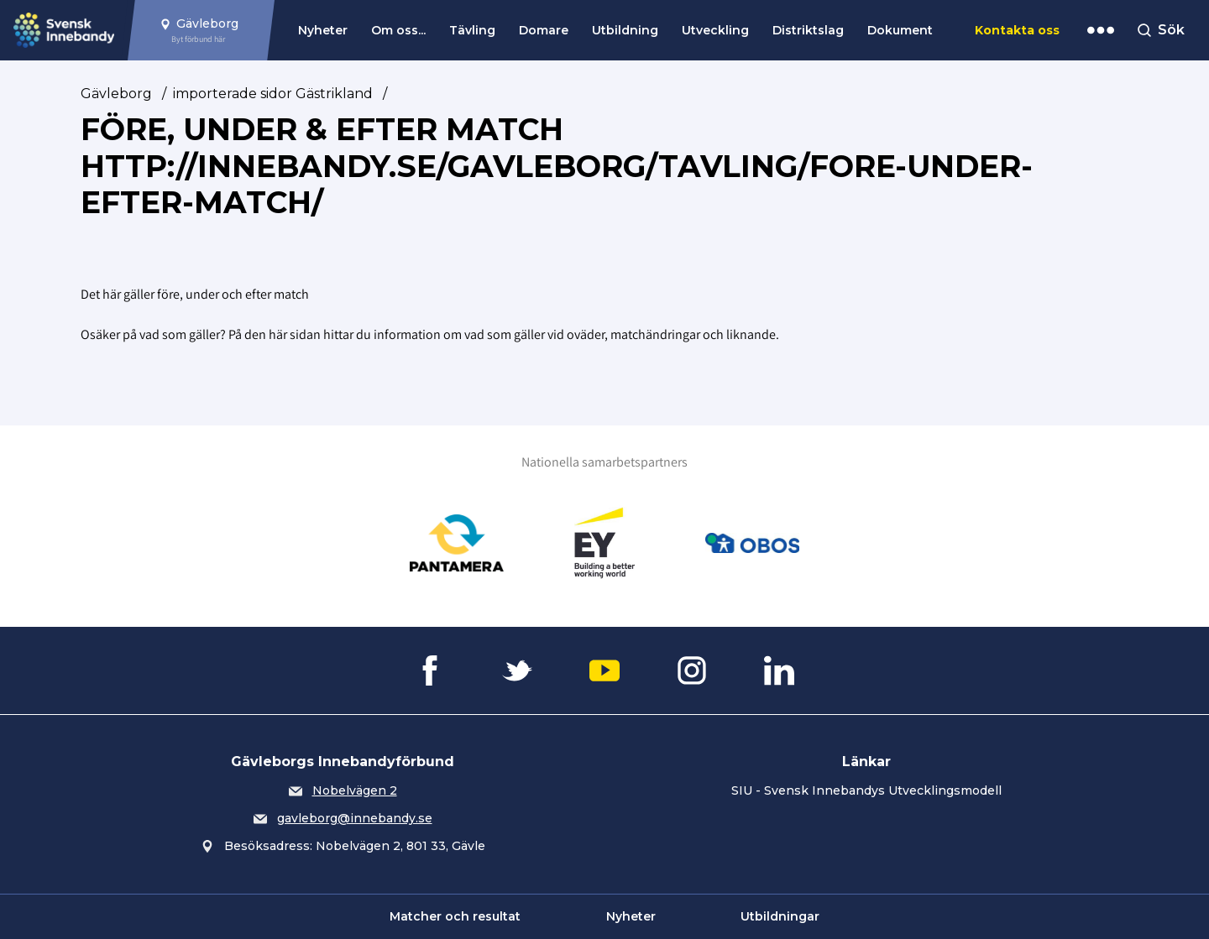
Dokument (900, 30)
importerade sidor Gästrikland (273, 94)
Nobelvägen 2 (354, 790)
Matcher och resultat (455, 916)
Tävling (472, 30)
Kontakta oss (1017, 30)
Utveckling (715, 30)
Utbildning (625, 30)
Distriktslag (808, 30)
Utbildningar (780, 916)
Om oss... (398, 30)
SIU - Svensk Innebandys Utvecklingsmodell (866, 790)
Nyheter (323, 30)
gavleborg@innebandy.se (354, 818)
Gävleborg (116, 94)
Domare (543, 30)
